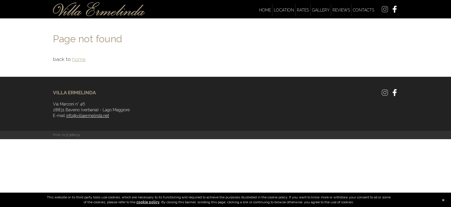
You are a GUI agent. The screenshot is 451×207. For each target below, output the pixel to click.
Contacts (363, 10)
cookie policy (148, 202)
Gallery (321, 10)
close (443, 200)
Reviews (341, 10)
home (79, 59)
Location (284, 10)
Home (265, 10)
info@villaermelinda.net (87, 115)
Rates (303, 10)
